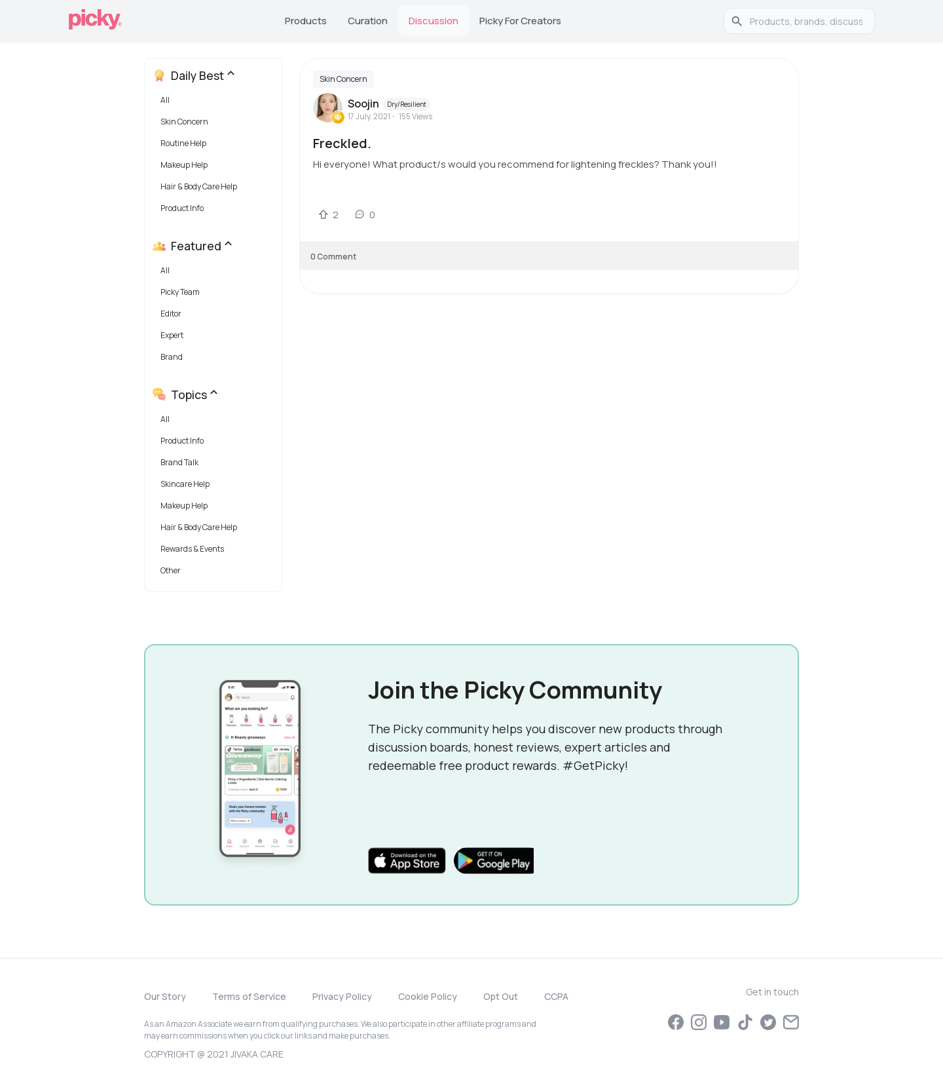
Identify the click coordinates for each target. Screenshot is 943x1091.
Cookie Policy (427, 996)
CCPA (556, 996)
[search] (806, 21)
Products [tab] (306, 21)
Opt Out (500, 996)
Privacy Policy (342, 996)
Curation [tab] (368, 21)
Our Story (165, 996)
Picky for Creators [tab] (520, 21)
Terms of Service (249, 996)
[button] (216, 103)
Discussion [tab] (433, 21)
